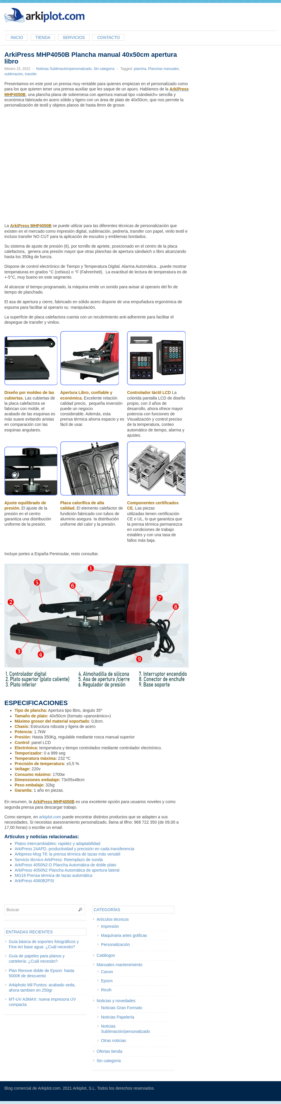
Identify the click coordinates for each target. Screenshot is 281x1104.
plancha (140, 69)
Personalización (115, 944)
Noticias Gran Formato (121, 1007)
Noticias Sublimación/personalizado (64, 69)
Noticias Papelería (117, 1017)
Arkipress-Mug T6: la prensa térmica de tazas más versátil (67, 854)
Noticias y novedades (116, 1000)
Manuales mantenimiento (119, 964)
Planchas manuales (163, 69)
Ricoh (106, 990)
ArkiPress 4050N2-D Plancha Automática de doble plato (65, 865)
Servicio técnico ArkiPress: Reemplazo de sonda (59, 859)
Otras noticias (113, 1040)
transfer (31, 74)
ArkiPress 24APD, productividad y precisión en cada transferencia (74, 848)
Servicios (74, 37)
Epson (107, 980)
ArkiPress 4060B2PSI (34, 880)
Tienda (42, 37)
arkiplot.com (50, 817)
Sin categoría (104, 69)
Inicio (17, 37)
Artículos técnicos (113, 919)
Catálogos (106, 955)
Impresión (110, 926)
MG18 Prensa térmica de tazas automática (53, 875)
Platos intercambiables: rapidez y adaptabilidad (57, 843)
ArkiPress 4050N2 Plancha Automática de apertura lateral (67, 870)
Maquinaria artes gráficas (124, 935)
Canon (107, 971)
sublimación (13, 74)
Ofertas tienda (109, 1051)
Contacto (108, 37)
